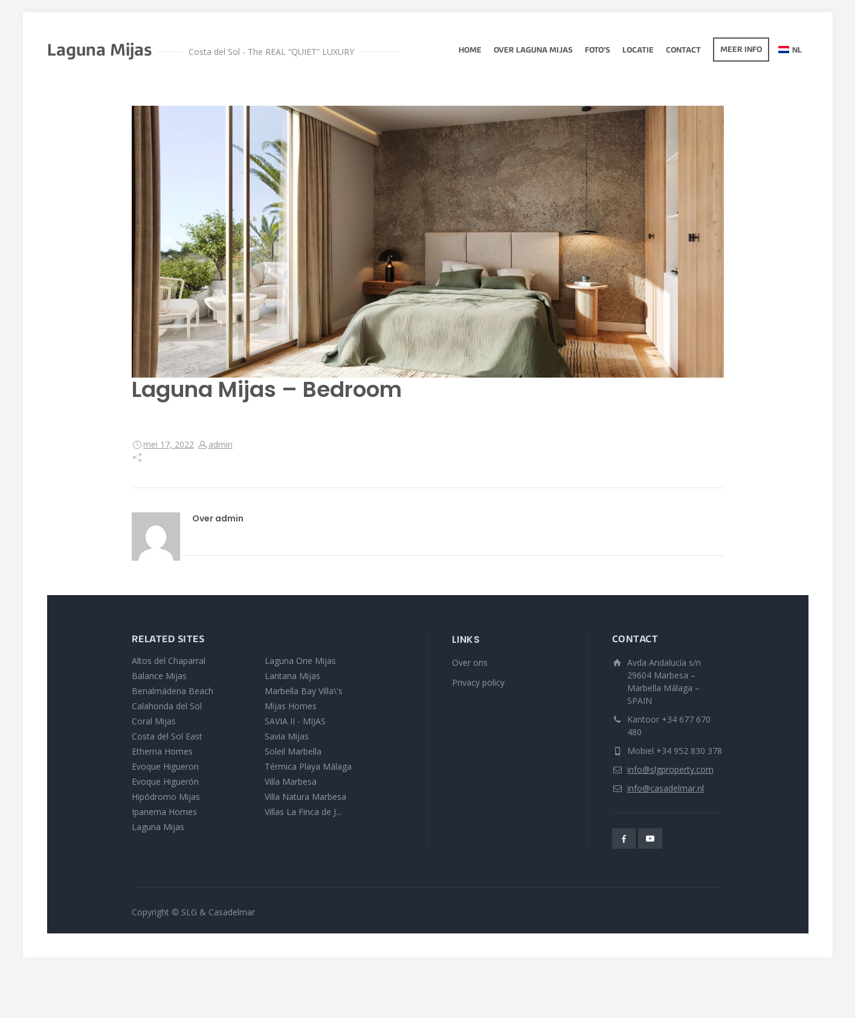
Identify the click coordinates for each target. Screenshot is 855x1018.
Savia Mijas (287, 736)
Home (470, 51)
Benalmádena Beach (172, 691)
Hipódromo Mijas (166, 796)
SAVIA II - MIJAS (295, 721)
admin (220, 444)
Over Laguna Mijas (533, 51)
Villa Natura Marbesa (305, 796)
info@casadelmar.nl (665, 788)
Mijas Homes (291, 706)
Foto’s (597, 51)
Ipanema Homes (164, 811)
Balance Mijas (159, 675)
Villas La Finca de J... (303, 811)
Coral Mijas (154, 721)
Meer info (741, 50)
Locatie (638, 51)
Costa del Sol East (167, 736)
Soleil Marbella (293, 751)
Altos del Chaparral (168, 660)
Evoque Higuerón (165, 781)
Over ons (470, 662)
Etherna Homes (162, 751)
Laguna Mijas (158, 827)
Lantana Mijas (292, 675)
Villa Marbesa (291, 781)
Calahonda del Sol (167, 706)
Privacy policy (478, 682)
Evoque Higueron (165, 766)
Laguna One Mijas (300, 660)
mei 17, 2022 (168, 444)
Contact (683, 51)
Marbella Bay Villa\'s (304, 691)
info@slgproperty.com (670, 769)
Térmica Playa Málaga (308, 766)
